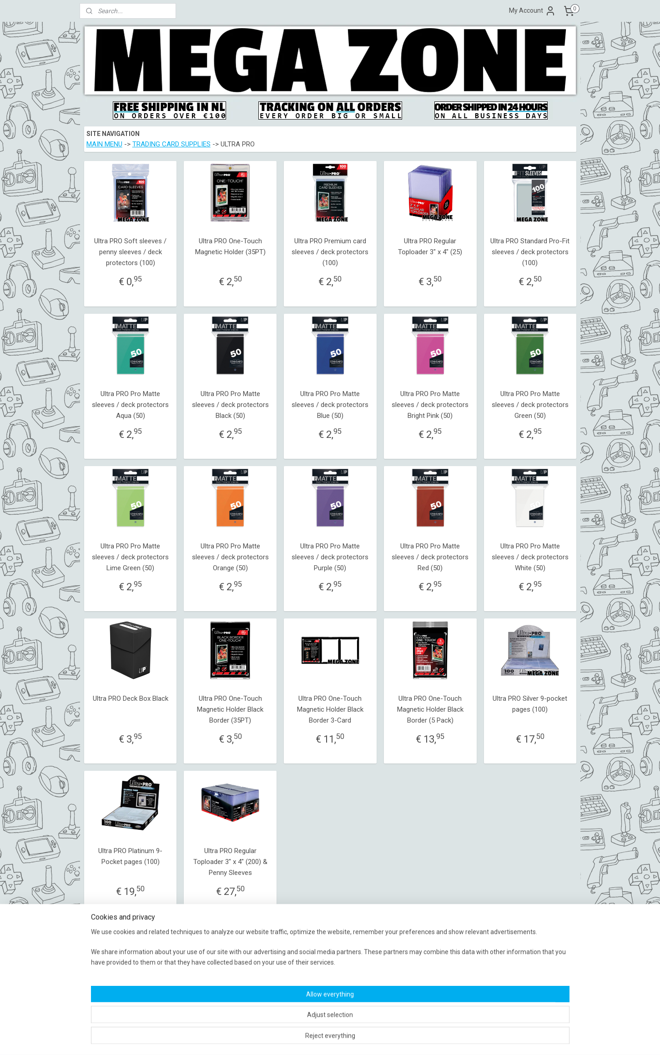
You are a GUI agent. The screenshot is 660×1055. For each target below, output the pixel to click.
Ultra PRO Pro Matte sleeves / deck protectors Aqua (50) (130, 405)
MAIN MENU (104, 144)
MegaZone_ (404, 967)
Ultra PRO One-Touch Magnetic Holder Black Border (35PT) (230, 709)
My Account (532, 10)
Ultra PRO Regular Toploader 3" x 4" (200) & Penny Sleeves (230, 862)
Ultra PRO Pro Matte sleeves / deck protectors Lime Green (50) (130, 557)
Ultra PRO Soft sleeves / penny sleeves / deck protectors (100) (130, 252)
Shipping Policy (303, 967)
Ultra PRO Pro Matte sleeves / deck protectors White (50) (529, 557)
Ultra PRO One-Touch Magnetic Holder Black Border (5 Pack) (430, 709)
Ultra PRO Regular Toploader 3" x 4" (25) (430, 246)
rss (310, 1038)
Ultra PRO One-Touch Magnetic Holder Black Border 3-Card (330, 709)
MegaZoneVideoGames (420, 958)
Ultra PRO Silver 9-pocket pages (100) (530, 703)
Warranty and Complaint (314, 975)
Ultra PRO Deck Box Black (130, 698)
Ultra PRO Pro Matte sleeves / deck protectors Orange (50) (229, 557)
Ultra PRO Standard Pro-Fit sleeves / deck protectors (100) (529, 252)
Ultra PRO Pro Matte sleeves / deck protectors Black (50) (229, 405)
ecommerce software (344, 1038)
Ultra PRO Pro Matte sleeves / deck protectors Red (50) (430, 557)
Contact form (100, 993)
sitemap (293, 1038)
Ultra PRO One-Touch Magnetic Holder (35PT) (230, 246)
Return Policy (300, 984)
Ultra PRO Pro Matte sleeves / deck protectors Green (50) (529, 405)
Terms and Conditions (311, 958)
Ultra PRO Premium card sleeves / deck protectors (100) (330, 252)
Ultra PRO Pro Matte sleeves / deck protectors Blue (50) (330, 405)
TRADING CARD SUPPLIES (171, 144)
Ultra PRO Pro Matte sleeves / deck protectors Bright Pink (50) (430, 405)
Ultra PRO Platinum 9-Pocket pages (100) (130, 856)
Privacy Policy (301, 993)
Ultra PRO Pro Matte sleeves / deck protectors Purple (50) (330, 557)
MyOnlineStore (422, 1038)
